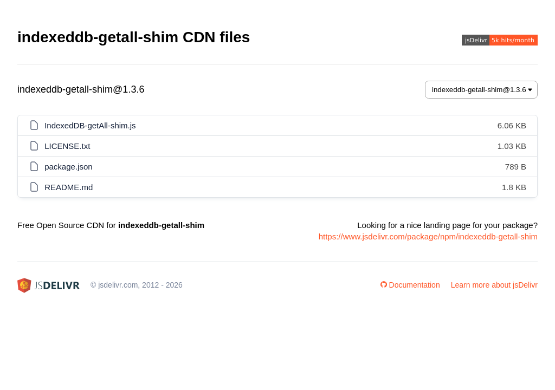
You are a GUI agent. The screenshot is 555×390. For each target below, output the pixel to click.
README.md (68, 187)
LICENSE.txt (67, 146)
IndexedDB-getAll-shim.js (89, 125)
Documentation (410, 285)
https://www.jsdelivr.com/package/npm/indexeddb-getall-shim (428, 236)
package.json (68, 166)
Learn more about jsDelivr (494, 285)
